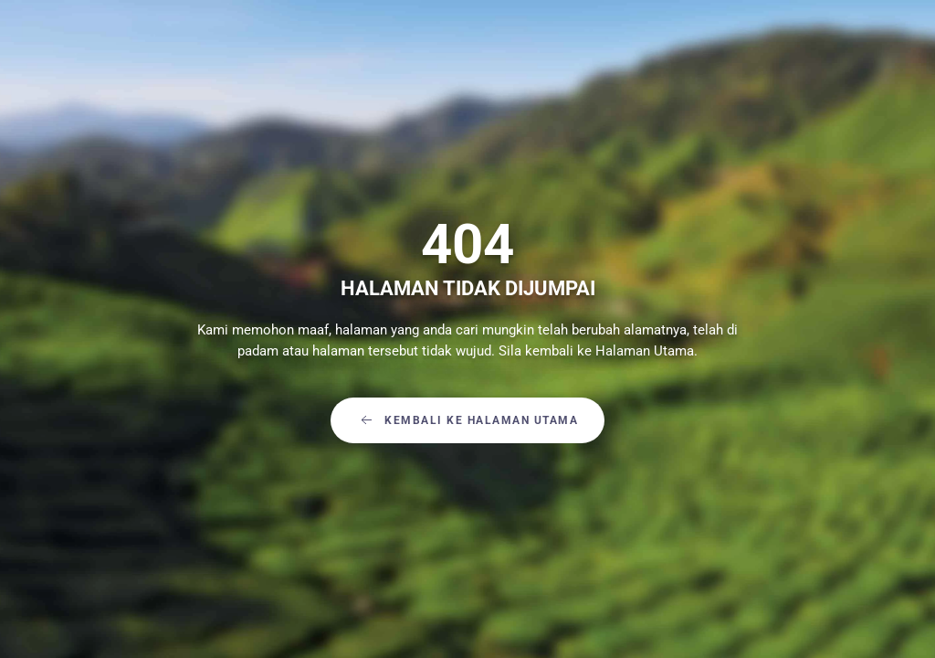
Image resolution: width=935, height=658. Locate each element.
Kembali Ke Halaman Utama (467, 420)
